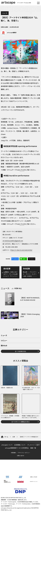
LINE (24, 259)
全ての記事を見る (20, 351)
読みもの (4, 346)
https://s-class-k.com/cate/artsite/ (21, 250)
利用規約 (13, 452)
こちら (22, 170)
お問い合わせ (20, 455)
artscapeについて (7, 445)
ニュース (4, 13)
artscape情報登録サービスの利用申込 (17, 448)
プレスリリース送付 (33, 445)
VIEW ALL (17, 288)
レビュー (4, 341)
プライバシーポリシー (24, 452)
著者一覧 (33, 448)
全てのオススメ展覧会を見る (20, 422)
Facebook (15, 259)
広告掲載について (19, 445)
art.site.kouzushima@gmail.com (13, 241)
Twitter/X (32, 259)
